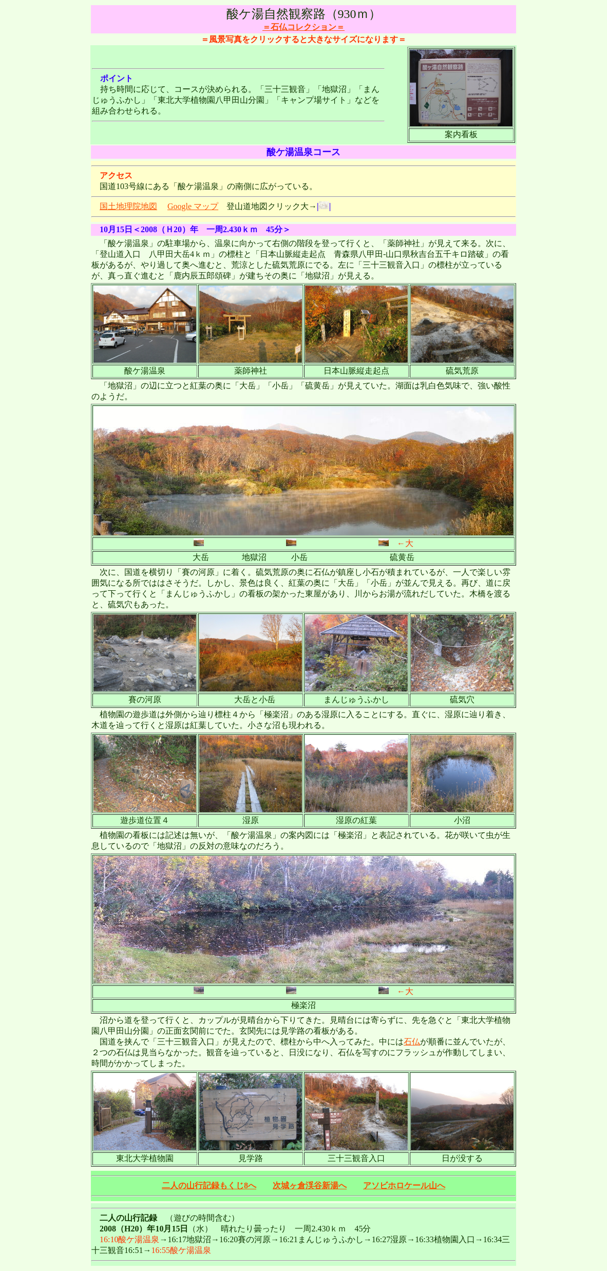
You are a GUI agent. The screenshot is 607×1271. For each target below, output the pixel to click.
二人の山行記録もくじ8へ (209, 1185)
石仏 (412, 1041)
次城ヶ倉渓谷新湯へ (310, 1185)
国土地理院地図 (128, 206)
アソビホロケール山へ (404, 1185)
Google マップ (192, 206)
